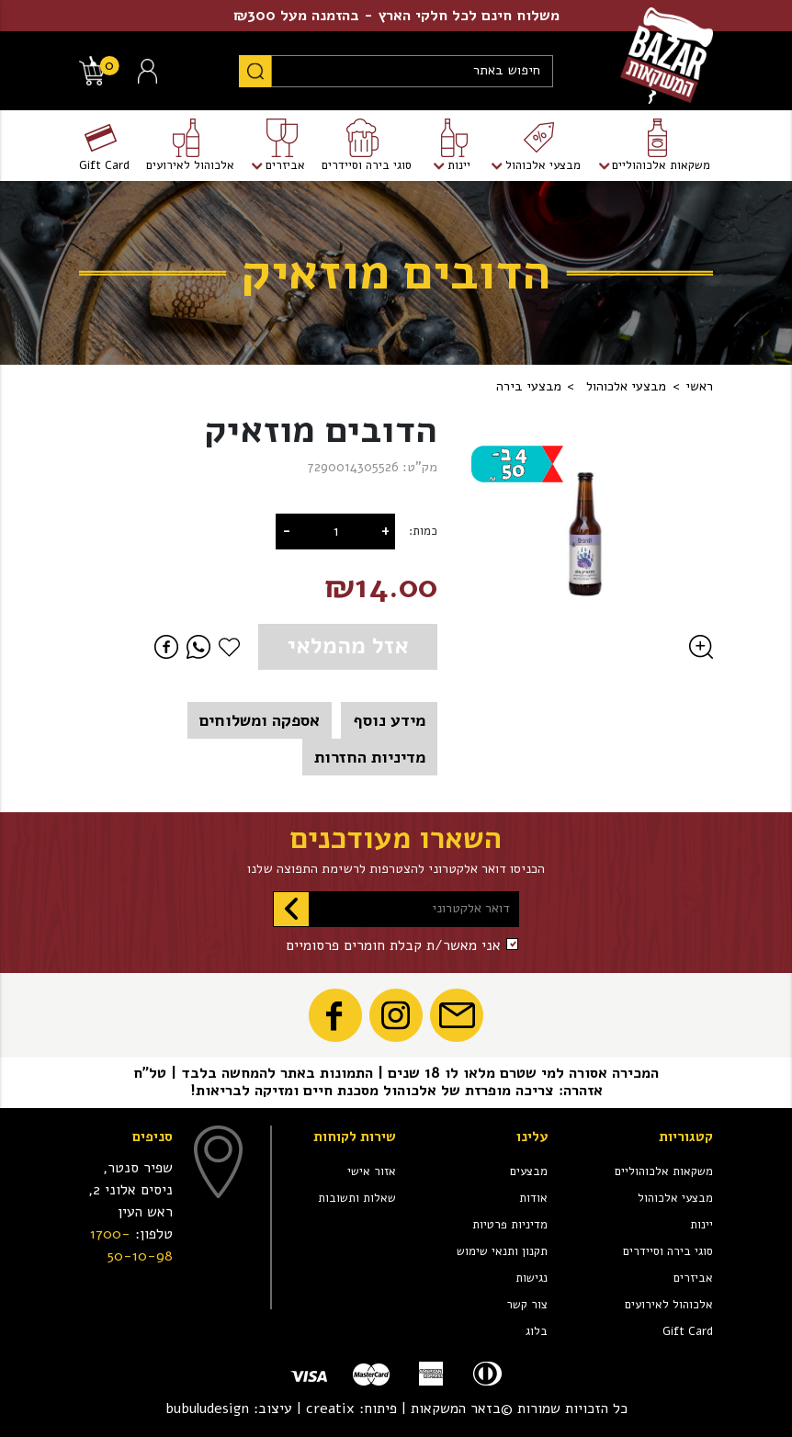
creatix (330, 1408)
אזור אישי (371, 1171)
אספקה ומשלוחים (259, 720)
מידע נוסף (389, 720)
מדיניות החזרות (369, 757)
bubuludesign (207, 1408)
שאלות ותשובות (357, 1198)
